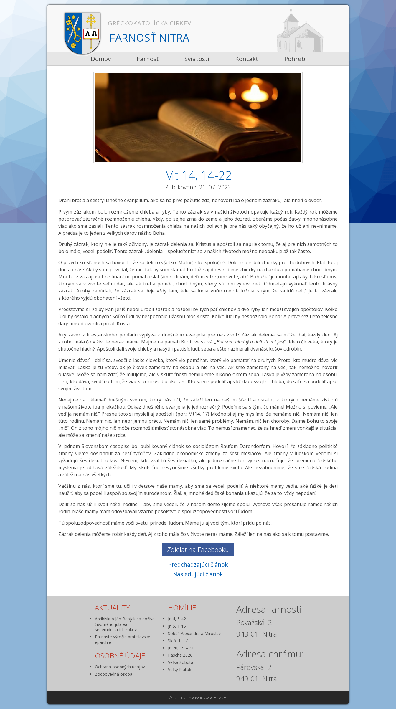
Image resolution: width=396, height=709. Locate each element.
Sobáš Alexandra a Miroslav (194, 633)
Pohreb (294, 58)
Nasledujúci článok (198, 574)
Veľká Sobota (180, 662)
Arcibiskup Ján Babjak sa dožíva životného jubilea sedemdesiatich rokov (125, 624)
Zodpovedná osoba (113, 674)
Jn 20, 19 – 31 (181, 648)
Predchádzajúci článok (198, 564)
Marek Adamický (208, 697)
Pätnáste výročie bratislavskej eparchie (123, 639)
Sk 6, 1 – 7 (178, 640)
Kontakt (246, 58)
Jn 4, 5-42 (177, 619)
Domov (101, 58)
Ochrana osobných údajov (120, 667)
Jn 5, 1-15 (177, 626)
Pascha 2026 (180, 655)
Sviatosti (196, 58)
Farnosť (148, 58)
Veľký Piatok (179, 669)
